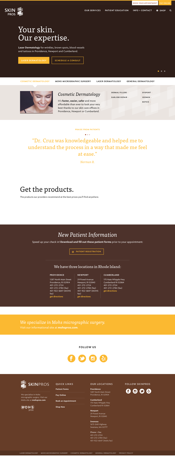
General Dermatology (105, 454)
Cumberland (96, 400)
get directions (56, 297)
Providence (95, 389)
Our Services (92, 10)
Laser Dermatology (29, 454)
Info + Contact (142, 10)
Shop (161, 10)
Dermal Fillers (119, 92)
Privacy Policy (126, 454)
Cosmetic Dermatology (81, 454)
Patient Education (117, 10)
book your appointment (145, 3)
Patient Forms (62, 389)
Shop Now (60, 407)
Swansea (94, 422)
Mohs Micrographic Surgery (54, 454)
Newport (94, 411)
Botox (145, 102)
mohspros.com (39, 400)
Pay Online (165, 3)
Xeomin (146, 97)
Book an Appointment (66, 401)
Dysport (146, 92)
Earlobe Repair (119, 97)
